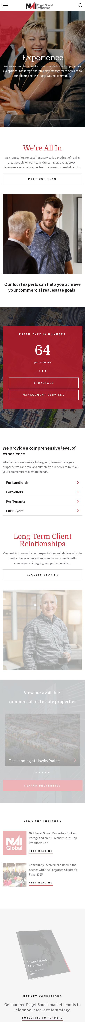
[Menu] (5, 5)
